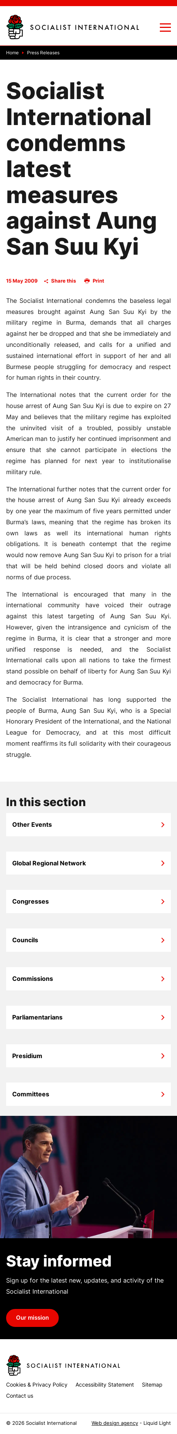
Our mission (32, 1317)
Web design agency (115, 1423)
